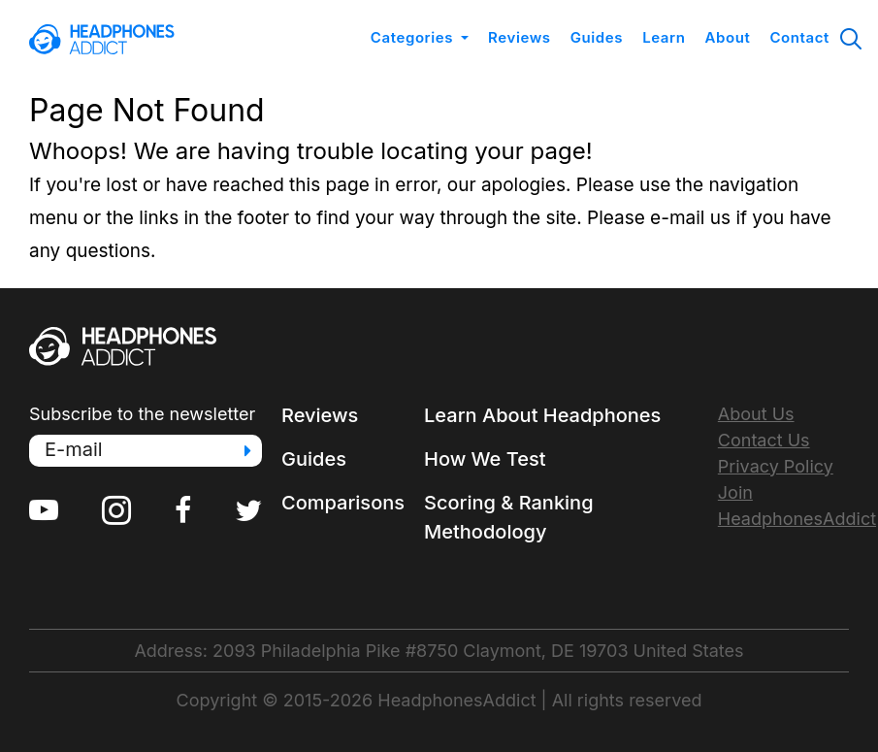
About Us (756, 414)
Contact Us (764, 440)
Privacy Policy (775, 466)
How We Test (485, 459)
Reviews (519, 37)
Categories (412, 37)
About (728, 37)
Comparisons (343, 502)
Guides (596, 37)
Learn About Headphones (542, 415)
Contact (799, 37)
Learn (663, 37)
